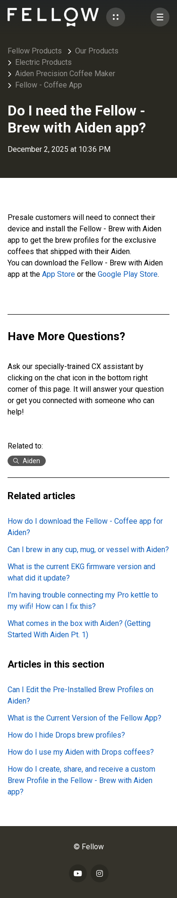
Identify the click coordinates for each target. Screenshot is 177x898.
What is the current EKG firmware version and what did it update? (81, 572)
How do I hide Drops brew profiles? (66, 735)
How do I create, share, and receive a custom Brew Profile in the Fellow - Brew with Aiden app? (81, 780)
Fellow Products (35, 50)
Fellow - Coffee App (48, 84)
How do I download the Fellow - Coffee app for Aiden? (85, 527)
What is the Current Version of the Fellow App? (84, 717)
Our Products (96, 50)
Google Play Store (128, 274)
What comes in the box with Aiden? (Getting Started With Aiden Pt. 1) (79, 629)
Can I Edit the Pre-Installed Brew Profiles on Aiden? (80, 695)
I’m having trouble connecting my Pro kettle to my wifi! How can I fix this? (83, 600)
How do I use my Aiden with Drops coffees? (81, 752)
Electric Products (43, 62)
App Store (58, 274)
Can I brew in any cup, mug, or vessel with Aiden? (88, 549)
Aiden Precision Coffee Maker (65, 73)
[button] (115, 17)
